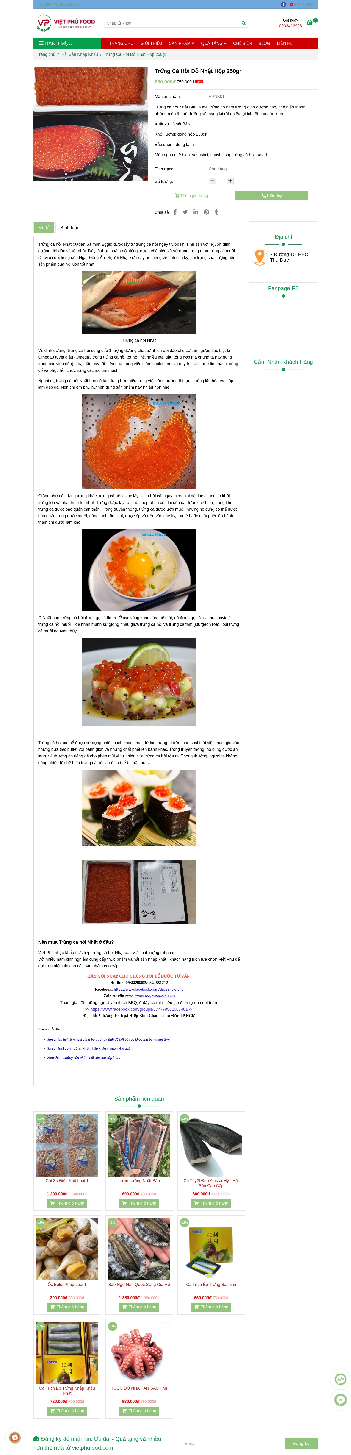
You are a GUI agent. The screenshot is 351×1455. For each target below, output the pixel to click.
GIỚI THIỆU (151, 43)
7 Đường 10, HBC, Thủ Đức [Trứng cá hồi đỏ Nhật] (290, 257)
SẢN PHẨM (181, 43)
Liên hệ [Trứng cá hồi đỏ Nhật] (272, 195)
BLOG (264, 43)
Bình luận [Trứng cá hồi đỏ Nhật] (70, 227)
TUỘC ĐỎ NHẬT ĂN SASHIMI (139, 1388)
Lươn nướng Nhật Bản (139, 1180)
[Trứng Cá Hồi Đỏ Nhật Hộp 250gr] (66, 23)
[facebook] (284, 4)
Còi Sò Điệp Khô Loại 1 (67, 1180)
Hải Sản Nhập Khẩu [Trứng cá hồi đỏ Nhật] (79, 54)
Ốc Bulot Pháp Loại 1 (67, 1284)
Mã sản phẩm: (168, 96)
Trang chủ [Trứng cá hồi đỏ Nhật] (46, 54)
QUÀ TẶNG (213, 43)
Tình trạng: (165, 169)
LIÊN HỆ (285, 43)
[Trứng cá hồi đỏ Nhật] (312, 23)
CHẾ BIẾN (242, 43)
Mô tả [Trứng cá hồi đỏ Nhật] (44, 227)
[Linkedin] (195, 212)
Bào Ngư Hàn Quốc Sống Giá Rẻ (139, 1284)
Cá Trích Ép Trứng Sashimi (211, 1284)
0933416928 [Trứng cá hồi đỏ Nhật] (68, 4)
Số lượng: (164, 181)
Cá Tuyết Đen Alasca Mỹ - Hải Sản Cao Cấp (211, 1183)
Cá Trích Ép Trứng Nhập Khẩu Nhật (67, 1391)
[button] (303, 4)
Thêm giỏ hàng (191, 195)
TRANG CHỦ (121, 43)
